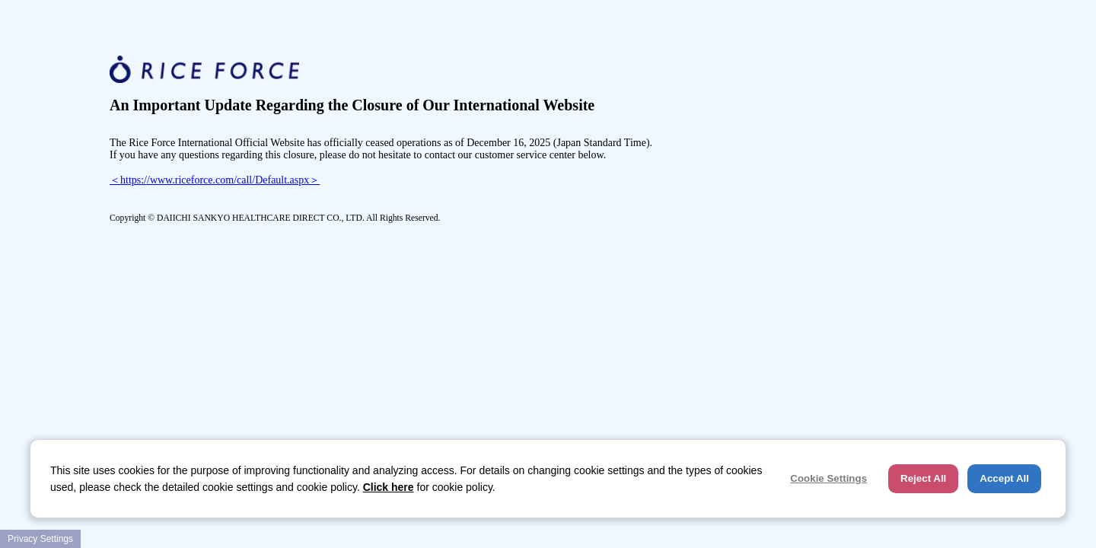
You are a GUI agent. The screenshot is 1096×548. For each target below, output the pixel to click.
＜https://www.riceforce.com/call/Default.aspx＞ (215, 180)
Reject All (923, 478)
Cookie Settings (828, 478)
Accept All (1004, 478)
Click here (388, 487)
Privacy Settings (40, 539)
